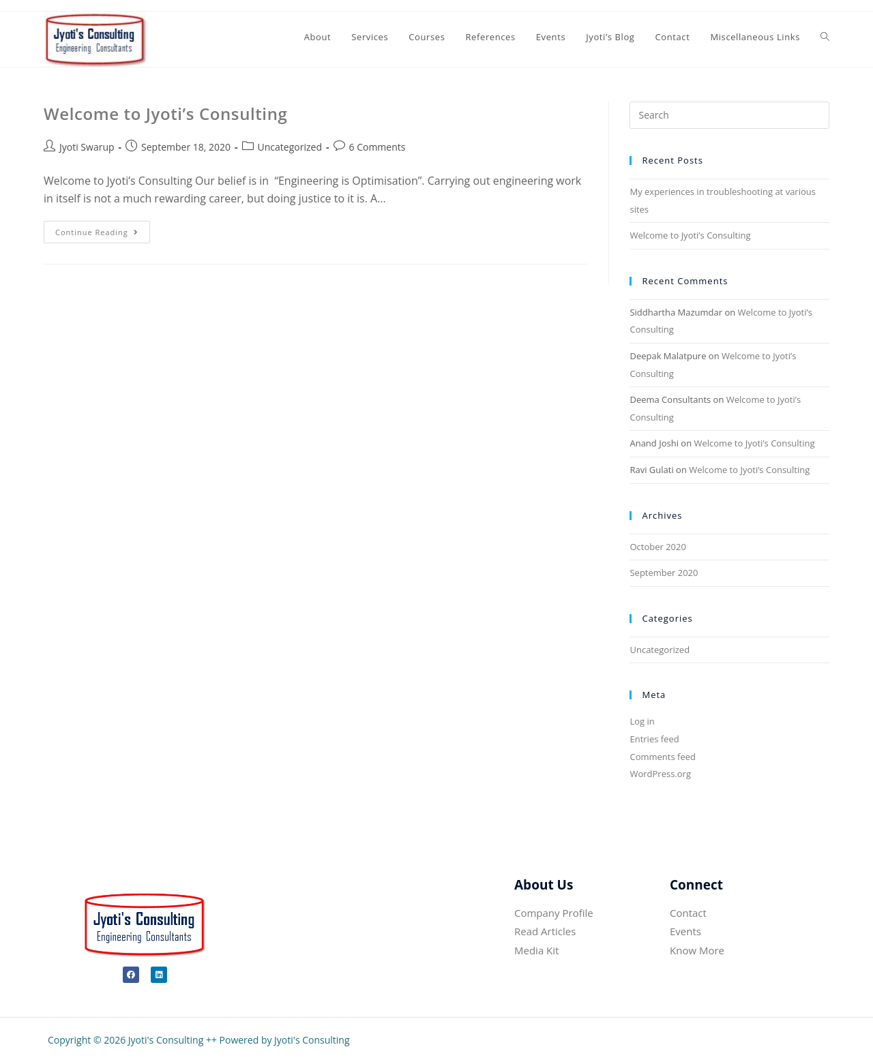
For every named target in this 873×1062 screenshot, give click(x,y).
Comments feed (662, 756)
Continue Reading (102, 229)
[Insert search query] (729, 115)
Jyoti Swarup (87, 146)
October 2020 (657, 547)
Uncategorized (290, 146)
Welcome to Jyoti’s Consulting (165, 113)
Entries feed (654, 739)
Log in (642, 721)
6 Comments (377, 146)
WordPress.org (660, 774)
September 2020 (664, 572)
